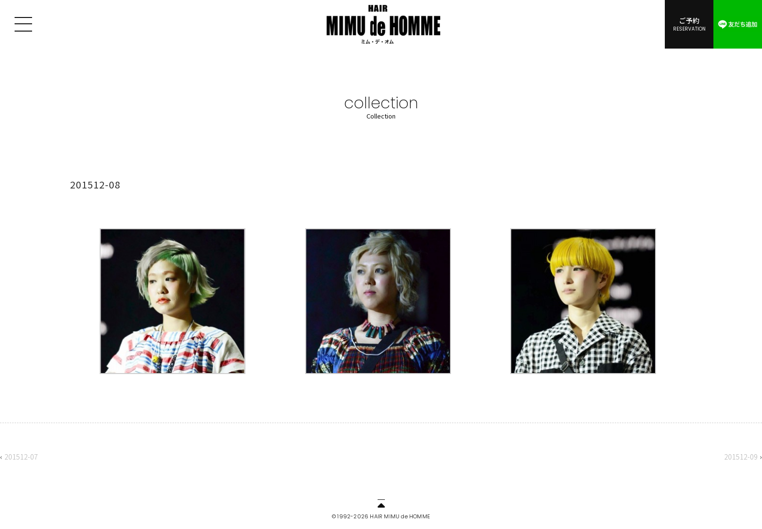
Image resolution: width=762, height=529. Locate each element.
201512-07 (21, 456)
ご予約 (689, 24)
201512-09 (741, 456)
